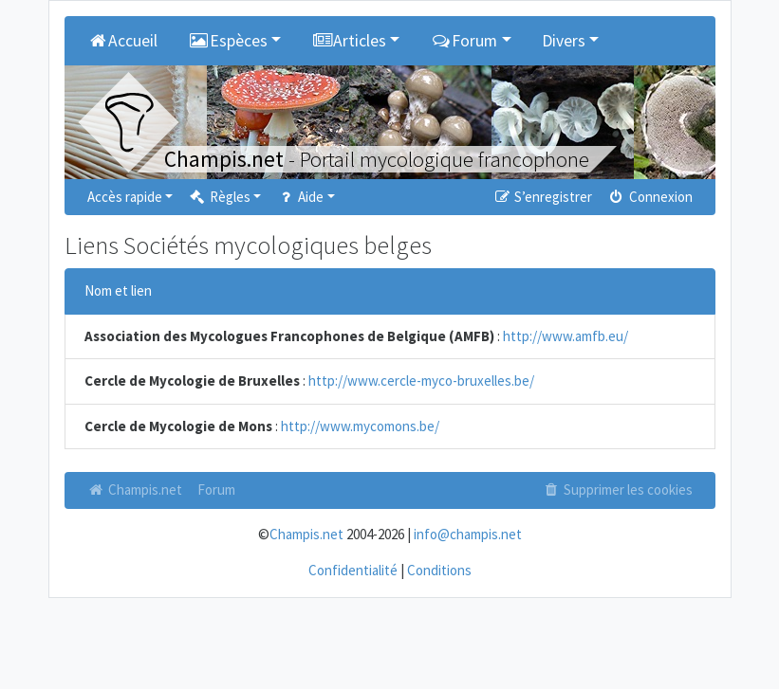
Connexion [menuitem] (649, 197)
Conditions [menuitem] (439, 570)
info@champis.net (468, 534)
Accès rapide (124, 197)
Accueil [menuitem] (122, 40)
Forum (216, 489)
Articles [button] (348, 40)
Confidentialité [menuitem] (353, 570)
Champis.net (134, 489)
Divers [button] (563, 40)
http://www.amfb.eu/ (565, 336)
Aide (299, 197)
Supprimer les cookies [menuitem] (617, 489)
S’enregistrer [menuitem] (542, 197)
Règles (219, 197)
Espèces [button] (228, 40)
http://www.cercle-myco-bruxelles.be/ (421, 381)
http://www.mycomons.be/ (360, 426)
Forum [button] (463, 40)
